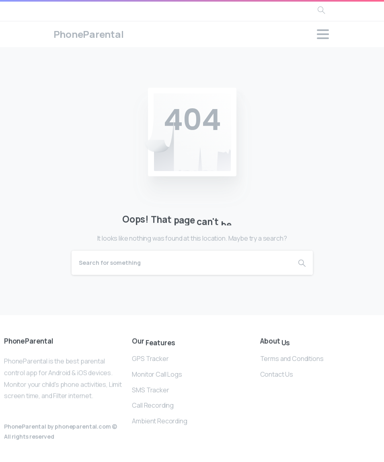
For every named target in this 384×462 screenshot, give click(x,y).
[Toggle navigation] (323, 34)
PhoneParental (88, 34)
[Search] (181, 263)
